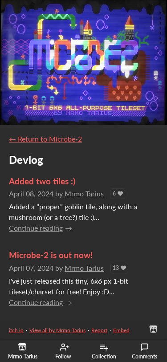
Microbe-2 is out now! (51, 255)
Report (99, 330)
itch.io (16, 330)
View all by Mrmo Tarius (57, 330)
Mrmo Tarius (84, 193)
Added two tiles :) (42, 181)
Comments (144, 351)
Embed (121, 330)
